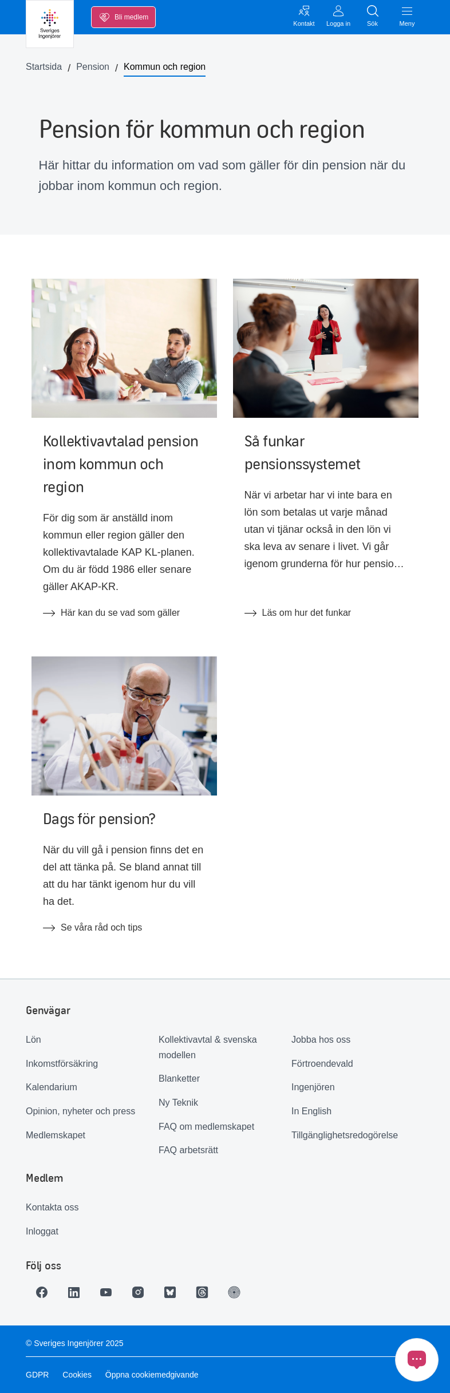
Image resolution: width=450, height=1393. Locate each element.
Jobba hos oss (320, 1039)
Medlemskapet (55, 1135)
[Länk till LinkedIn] (74, 1292)
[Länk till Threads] (202, 1292)
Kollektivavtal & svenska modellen (208, 1047)
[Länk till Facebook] (42, 1292)
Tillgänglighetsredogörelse (344, 1135)
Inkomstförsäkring (62, 1064)
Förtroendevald (322, 1064)
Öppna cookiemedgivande (152, 1374)
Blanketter (179, 1078)
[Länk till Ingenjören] (234, 1292)
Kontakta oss (52, 1207)
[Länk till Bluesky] (170, 1292)
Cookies (77, 1374)
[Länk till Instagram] (138, 1292)
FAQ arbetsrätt (188, 1150)
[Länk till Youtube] (106, 1292)
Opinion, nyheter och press (80, 1111)
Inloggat (42, 1231)
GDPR (37, 1374)
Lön (33, 1039)
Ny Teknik (178, 1102)
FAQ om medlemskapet (206, 1126)
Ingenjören (313, 1087)
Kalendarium (51, 1087)
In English (311, 1111)
